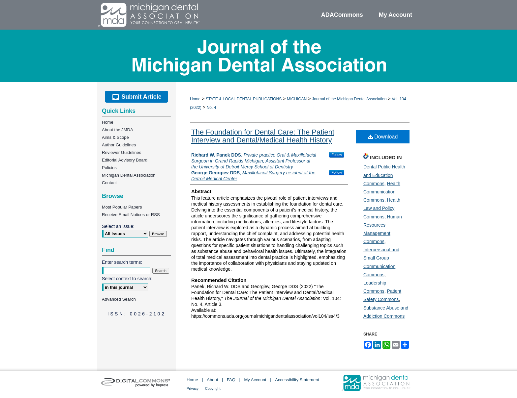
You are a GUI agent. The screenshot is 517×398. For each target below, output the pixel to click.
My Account (255, 379)
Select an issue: (118, 226)
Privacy (192, 388)
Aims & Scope (115, 137)
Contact (109, 182)
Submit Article (136, 96)
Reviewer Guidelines (121, 152)
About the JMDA (117, 129)
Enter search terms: (122, 262)
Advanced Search (119, 299)
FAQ (231, 379)
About (212, 379)
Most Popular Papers (122, 207)
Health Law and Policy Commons (381, 208)
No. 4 (211, 107)
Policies (109, 167)
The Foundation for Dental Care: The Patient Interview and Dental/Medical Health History (262, 136)
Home (195, 99)
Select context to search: (127, 278)
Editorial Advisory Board (124, 160)
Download (383, 136)
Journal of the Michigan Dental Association (349, 99)
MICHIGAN (297, 99)
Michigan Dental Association (129, 175)
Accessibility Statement (297, 379)
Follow (336, 155)
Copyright (213, 388)
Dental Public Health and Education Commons (384, 175)
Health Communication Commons (381, 192)
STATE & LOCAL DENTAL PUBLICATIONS (244, 99)
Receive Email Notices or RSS (131, 214)
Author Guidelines (119, 144)
